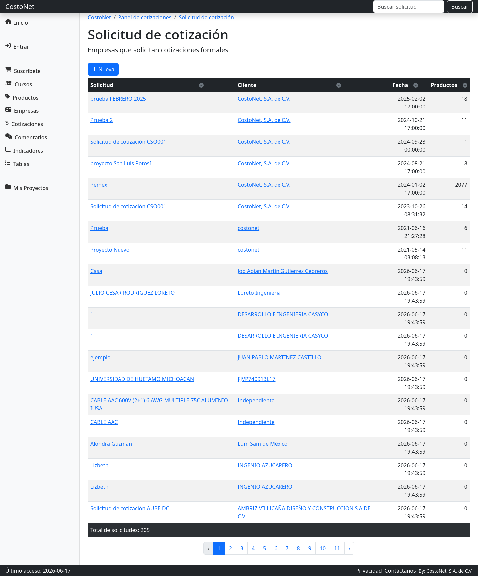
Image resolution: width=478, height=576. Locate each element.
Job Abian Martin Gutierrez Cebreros (283, 271)
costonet (248, 228)
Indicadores (24, 151)
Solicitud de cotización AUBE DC (129, 508)
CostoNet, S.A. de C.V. (264, 98)
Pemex (98, 184)
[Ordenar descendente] (201, 85)
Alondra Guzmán (111, 443)
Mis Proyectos (26, 188)
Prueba (99, 228)
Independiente (256, 400)
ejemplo (100, 357)
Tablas (17, 164)
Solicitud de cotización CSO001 (128, 141)
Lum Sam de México (262, 443)
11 (337, 548)
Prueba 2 (101, 120)
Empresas (22, 111)
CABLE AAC (104, 422)
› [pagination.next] (349, 548)
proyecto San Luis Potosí (120, 163)
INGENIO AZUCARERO (265, 465)
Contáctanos (400, 570)
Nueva (103, 69)
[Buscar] (408, 6)
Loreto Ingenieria (259, 292)
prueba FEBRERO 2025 (118, 98)
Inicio (16, 23)
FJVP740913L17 (257, 379)
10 (323, 548)
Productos (21, 98)
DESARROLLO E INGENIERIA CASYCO (283, 314)
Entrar (17, 47)
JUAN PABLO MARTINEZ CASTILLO (279, 357)
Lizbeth (99, 465)
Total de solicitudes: (114, 530)
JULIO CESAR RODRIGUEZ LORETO (132, 292)
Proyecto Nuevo (109, 249)
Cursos (18, 84)
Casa (96, 271)
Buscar (459, 6)
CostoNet (19, 6)
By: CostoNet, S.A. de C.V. (446, 571)
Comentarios (26, 137)
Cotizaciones (24, 124)
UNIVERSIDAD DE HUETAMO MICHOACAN (142, 379)
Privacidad (369, 570)
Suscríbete (22, 71)
